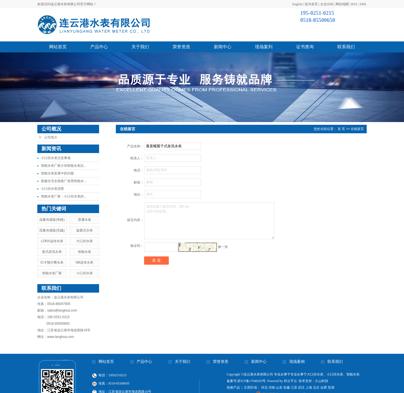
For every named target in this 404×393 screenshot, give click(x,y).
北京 (316, 387)
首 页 (341, 129)
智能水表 (84, 252)
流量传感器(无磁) (51, 230)
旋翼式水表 (84, 230)
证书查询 (305, 46)
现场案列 (264, 46)
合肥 (323, 387)
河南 (271, 387)
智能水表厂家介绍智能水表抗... (63, 166)
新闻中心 (222, 46)
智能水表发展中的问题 (57, 173)
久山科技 (321, 381)
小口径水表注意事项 (56, 158)
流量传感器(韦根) (51, 220)
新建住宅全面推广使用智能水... (63, 181)
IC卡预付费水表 (51, 262)
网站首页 (58, 46)
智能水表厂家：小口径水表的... (63, 196)
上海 (308, 387)
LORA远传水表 (52, 241)
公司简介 (50, 137)
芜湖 (331, 387)
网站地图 (342, 4)
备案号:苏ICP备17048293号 (246, 381)
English (297, 4)
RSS (354, 4)
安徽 (286, 387)
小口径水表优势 (52, 189)
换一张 (223, 247)
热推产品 (233, 387)
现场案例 (297, 362)
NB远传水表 (84, 262)
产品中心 (99, 46)
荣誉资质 (181, 46)
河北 (264, 387)
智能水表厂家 (52, 273)
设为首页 (311, 4)
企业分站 (326, 4)
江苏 (294, 387)
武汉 (301, 387)
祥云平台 (290, 381)
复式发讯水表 (52, 252)
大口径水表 (84, 241)
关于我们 (140, 46)
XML (363, 4)
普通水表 (84, 220)
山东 (279, 387)
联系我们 (346, 46)
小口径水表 (84, 273)
